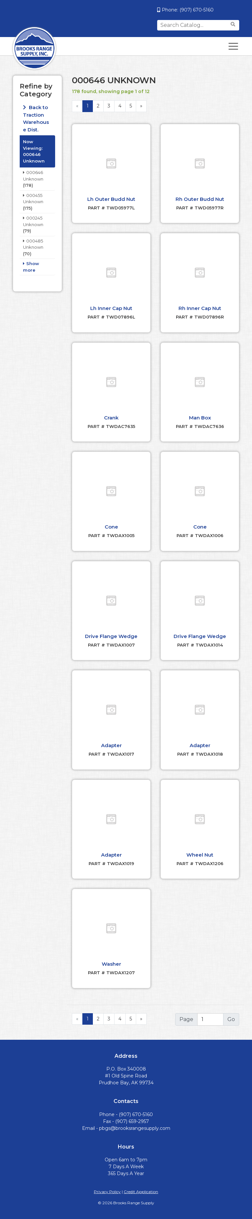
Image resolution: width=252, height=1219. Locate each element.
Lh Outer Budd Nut (111, 199)
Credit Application (141, 1191)
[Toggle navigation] (233, 46)
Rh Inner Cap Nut (199, 308)
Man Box (200, 418)
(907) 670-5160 (196, 10)
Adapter (111, 745)
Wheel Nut (199, 855)
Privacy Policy (107, 1191)
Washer (111, 964)
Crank (111, 418)
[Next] (141, 1019)
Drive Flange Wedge (111, 636)
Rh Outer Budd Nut (200, 199)
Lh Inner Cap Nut (111, 308)
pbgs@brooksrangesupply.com (134, 1128)
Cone (111, 527)
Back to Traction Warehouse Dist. (36, 118)
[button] (111, 163)
